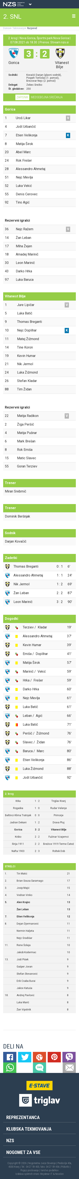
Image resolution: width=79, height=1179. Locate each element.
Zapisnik (22, 97)
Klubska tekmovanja (28, 1129)
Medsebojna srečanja (47, 97)
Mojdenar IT (46, 1173)
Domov (6, 28)
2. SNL (12, 16)
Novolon (59, 1173)
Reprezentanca (23, 1117)
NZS (10, 1140)
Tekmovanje (18, 28)
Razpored (32, 28)
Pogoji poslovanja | (30, 1170)
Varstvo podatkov (49, 1170)
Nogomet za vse (23, 1152)
